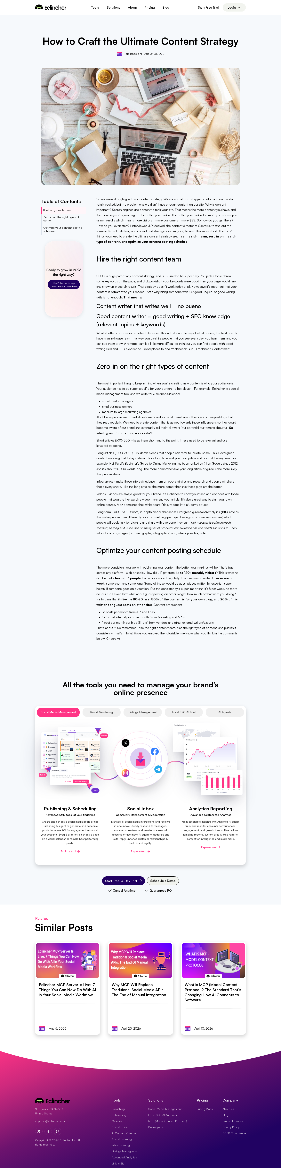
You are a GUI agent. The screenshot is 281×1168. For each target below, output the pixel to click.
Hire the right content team (57, 210)
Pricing (150, 7)
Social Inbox (119, 1127)
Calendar (118, 1121)
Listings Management (125, 1151)
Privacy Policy (231, 1127)
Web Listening (121, 1145)
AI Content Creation (124, 1133)
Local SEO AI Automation (164, 1115)
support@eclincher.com (50, 1121)
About (132, 7)
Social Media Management (165, 1109)
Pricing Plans (205, 1109)
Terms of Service (232, 1121)
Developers (155, 1127)
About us (228, 1109)
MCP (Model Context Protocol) (167, 1121)
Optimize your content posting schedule (62, 229)
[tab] (58, 712)
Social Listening (122, 1139)
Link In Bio (118, 1163)
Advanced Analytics (124, 1157)
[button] (95, 7)
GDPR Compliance (234, 1133)
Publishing (118, 1109)
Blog (166, 7)
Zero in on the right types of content (61, 218)
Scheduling (119, 1115)
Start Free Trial (208, 7)
